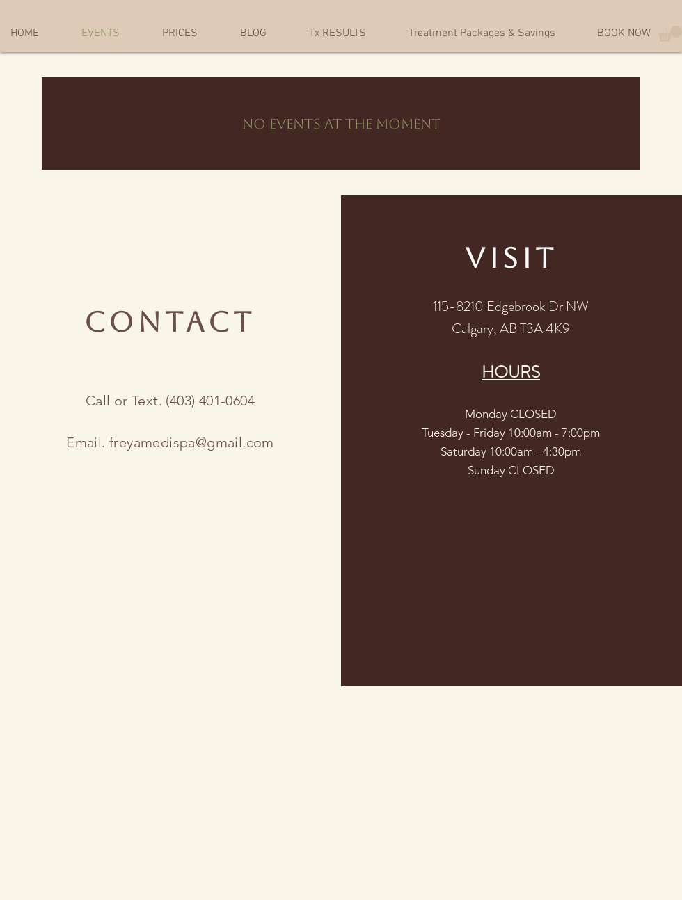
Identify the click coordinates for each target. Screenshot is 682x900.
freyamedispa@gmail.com (191, 442)
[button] (670, 34)
